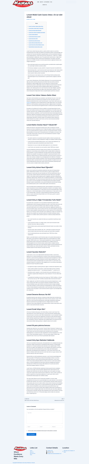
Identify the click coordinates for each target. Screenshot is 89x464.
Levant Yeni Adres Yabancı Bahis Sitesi (36, 26)
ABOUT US (42, 1)
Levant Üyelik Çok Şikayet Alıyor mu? (36, 44)
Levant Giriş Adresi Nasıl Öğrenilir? (36, 30)
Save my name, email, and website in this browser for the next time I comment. (42, 432)
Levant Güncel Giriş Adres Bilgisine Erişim (37, 46)
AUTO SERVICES (49, 1)
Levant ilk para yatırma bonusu (35, 42)
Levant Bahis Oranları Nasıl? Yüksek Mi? (37, 28)
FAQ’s (41, 4)
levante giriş (29, 104)
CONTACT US (46, 4)
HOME (37, 1)
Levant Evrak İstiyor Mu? (33, 40)
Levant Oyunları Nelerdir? (34, 36)
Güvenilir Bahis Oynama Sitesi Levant (36, 48)
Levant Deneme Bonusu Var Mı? (35, 38)
